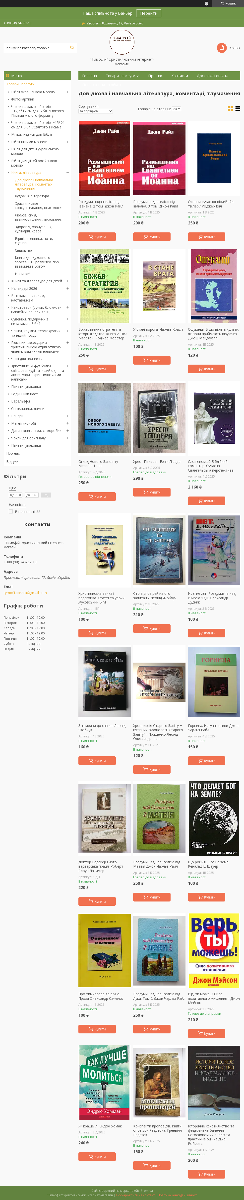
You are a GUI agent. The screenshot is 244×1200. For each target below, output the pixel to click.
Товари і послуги (20, 84)
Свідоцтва (23, 250)
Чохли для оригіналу (28, 438)
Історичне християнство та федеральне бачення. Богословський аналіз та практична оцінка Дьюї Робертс (211, 1135)
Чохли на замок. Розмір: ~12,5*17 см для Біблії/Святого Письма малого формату (37, 111)
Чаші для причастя (27, 358)
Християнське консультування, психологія (38, 205)
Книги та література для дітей (36, 281)
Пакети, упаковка (26, 386)
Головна (89, 76)
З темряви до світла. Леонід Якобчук (101, 727)
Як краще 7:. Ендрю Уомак (100, 1126)
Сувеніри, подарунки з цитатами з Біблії (29, 321)
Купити (100, 237)
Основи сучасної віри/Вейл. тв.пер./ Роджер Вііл (211, 204)
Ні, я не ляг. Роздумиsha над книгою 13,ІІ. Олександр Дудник (212, 597)
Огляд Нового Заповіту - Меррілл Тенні (99, 463)
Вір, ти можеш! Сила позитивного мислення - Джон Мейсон (214, 998)
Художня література (32, 196)
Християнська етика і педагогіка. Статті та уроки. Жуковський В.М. (101, 597)
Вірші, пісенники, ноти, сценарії (34, 240)
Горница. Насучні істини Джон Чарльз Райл (213, 727)
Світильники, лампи (27, 408)
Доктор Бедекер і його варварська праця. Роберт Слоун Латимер (100, 866)
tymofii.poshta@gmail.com (25, 593)
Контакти (179, 76)
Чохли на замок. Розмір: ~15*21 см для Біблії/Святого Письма (38, 124)
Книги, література (26, 172)
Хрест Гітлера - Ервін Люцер (157, 461)
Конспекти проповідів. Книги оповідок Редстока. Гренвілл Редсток (157, 1130)
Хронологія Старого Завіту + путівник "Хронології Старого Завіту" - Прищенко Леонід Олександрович (158, 732)
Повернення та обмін (101, 85)
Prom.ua (147, 1191)
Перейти (148, 13)
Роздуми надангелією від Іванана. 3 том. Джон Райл (155, 204)
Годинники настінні (27, 394)
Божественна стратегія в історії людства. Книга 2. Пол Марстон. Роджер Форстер (102, 333)
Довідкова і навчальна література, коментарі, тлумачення (34, 184)
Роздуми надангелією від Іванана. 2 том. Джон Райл (100, 204)
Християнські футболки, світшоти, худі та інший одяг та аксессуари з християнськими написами (37, 373)
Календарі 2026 (24, 288)
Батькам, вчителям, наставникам (28, 297)
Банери (17, 415)
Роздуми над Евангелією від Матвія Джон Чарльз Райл (156, 864)
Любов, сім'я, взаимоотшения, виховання (38, 217)
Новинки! (22, 273)
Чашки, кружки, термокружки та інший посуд (36, 333)
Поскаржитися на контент (135, 1195)
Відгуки (12, 461)
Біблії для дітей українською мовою (35, 151)
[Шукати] (72, 48)
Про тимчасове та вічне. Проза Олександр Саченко (100, 996)
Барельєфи (20, 401)
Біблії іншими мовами (29, 141)
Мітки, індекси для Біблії (31, 134)
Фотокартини (22, 99)
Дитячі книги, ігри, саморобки (36, 430)
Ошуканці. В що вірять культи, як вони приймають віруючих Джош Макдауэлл (213, 333)
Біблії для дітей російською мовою (34, 163)
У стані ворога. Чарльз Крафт (158, 329)
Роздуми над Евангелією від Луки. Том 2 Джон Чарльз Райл (159, 996)
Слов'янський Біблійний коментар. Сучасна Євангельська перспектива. (211, 466)
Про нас (13, 453)
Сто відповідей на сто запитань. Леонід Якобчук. (155, 595)
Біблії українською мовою (33, 92)
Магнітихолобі (23, 423)
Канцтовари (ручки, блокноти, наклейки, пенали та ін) (36, 309)
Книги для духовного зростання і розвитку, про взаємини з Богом (37, 262)
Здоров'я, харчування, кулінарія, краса (34, 229)
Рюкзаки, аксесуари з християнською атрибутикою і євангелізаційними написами (36, 347)
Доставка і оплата (212, 76)
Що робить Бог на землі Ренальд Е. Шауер (208, 864)
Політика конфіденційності (177, 1195)
